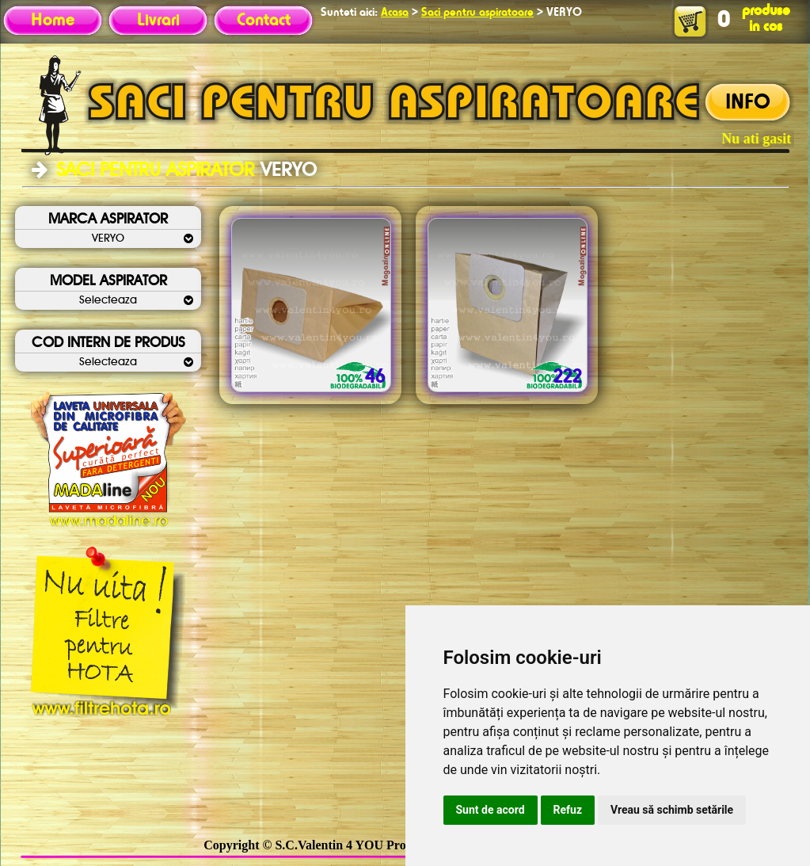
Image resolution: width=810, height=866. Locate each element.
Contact (264, 20)
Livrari (158, 20)
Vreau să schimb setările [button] (671, 809)
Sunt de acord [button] (490, 809)
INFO (747, 103)
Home (52, 20)
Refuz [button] (568, 809)
